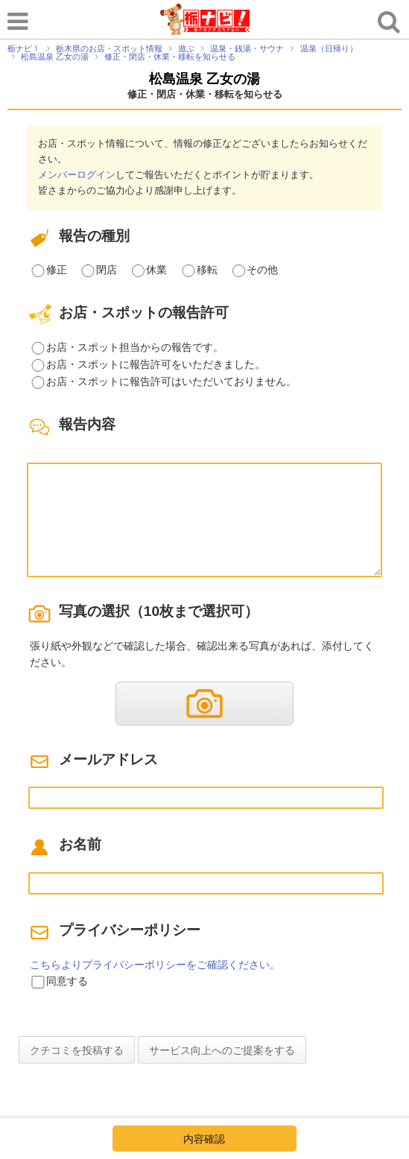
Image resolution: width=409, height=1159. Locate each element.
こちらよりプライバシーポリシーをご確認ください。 (155, 965)
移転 (207, 270)
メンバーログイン (76, 174)
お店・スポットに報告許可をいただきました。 (155, 364)
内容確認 (204, 1139)
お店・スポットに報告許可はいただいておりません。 (171, 381)
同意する (67, 981)
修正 (56, 270)
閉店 (106, 270)
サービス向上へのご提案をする (222, 1050)
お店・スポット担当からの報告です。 (134, 347)
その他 (262, 270)
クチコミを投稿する (77, 1050)
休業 (156, 270)
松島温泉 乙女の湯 (204, 79)
